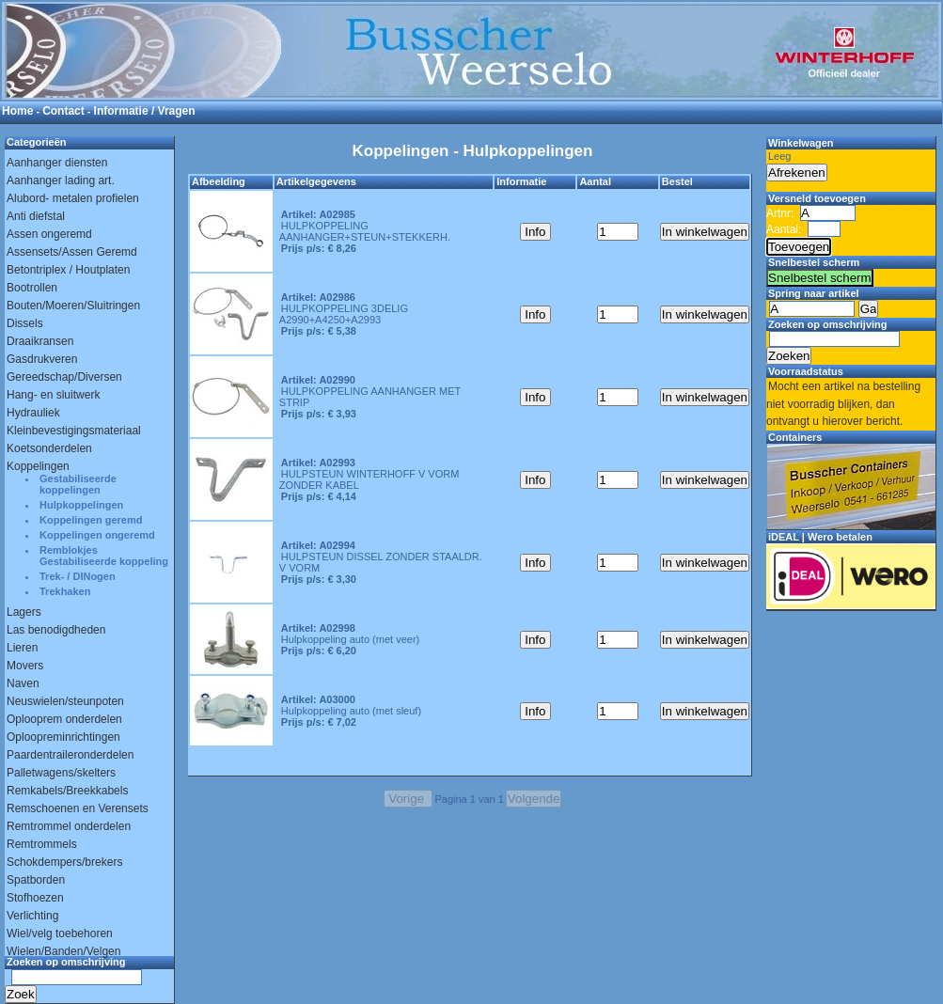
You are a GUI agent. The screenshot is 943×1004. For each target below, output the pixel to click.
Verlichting (32, 915)
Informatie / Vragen (145, 111)
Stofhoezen (35, 897)
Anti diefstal (36, 216)
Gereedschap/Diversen (64, 377)
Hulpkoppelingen (81, 504)
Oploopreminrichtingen (63, 737)
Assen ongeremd (49, 234)
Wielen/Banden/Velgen (63, 951)
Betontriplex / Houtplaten (68, 269)
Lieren (22, 647)
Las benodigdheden (56, 629)
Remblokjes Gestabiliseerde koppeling (103, 555)
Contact (63, 111)
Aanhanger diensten (57, 162)
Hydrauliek (33, 412)
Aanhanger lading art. (61, 180)
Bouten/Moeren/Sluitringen (73, 305)
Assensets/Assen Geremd (72, 252)
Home (17, 111)
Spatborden (36, 879)
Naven (23, 683)
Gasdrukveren (42, 359)
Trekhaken (64, 591)
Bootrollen (32, 287)
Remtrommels (42, 844)
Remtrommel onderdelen (69, 826)
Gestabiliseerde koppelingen (78, 484)
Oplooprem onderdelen (64, 719)
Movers (25, 665)
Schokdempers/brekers (64, 862)
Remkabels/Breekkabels (67, 790)
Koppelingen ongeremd (97, 535)
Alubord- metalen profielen (73, 198)
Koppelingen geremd (90, 520)
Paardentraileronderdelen (70, 754)
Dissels (25, 323)
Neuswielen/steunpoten (65, 701)
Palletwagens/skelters (61, 772)
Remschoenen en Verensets (78, 808)
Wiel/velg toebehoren (60, 933)
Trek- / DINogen (77, 576)
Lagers (24, 612)
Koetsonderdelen (49, 448)
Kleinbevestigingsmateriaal (74, 430)
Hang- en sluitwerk (53, 394)
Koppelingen (38, 466)
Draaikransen (40, 341)
